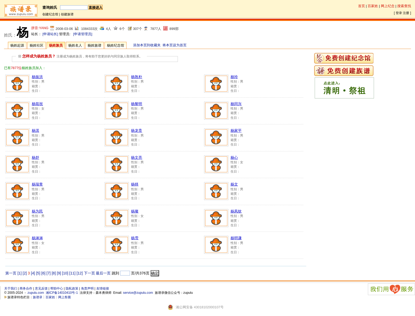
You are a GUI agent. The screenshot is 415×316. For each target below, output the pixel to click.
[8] (54, 273)
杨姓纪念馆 (115, 45)
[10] (65, 273)
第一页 (10, 273)
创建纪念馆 (50, 14)
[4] (33, 273)
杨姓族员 (56, 45)
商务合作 (26, 288)
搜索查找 (404, 6)
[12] (79, 273)
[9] (59, 273)
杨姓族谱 (94, 45)
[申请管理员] (82, 34)
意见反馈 (41, 288)
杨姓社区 (36, 45)
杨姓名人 (75, 45)
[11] (72, 273)
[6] (43, 273)
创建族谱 (67, 14)
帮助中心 (56, 288)
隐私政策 (72, 288)
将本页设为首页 (175, 45)
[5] (38, 273)
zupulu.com (36, 293)
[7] (49, 273)
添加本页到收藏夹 (147, 45)
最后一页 (103, 273)
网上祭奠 (64, 297)
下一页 (89, 273)
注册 (406, 13)
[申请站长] (50, 34)
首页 (361, 6)
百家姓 (373, 6)
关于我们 (10, 288)
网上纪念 (388, 6)
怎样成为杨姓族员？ (37, 56)
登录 (399, 13)
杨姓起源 (17, 45)
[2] (25, 273)
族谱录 (37, 297)
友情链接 (102, 288)
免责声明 (87, 288)
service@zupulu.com (138, 293)
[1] (19, 273)
